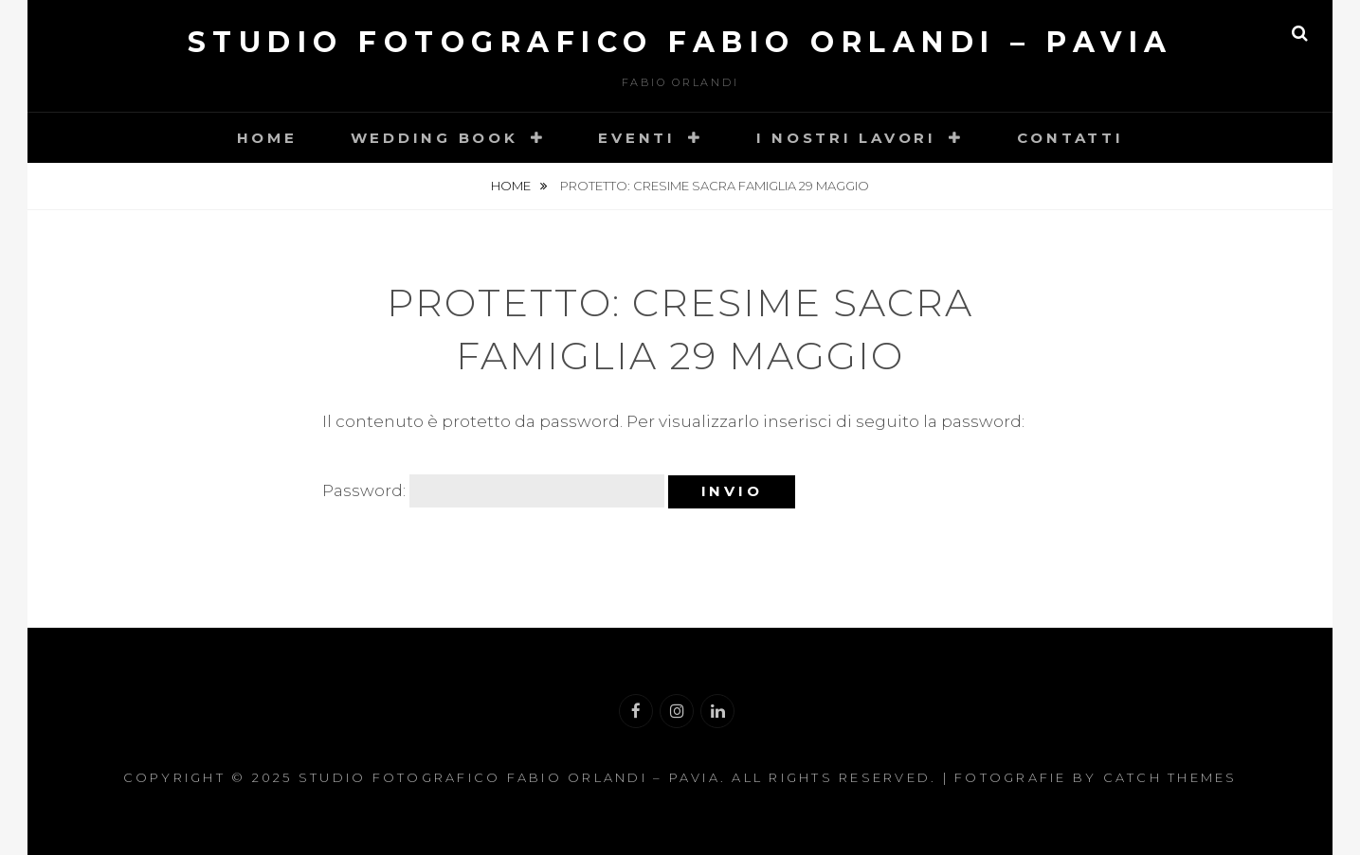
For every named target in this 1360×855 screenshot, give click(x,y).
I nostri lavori (846, 138)
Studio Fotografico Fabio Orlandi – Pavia (680, 42)
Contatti (1070, 138)
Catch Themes (1170, 777)
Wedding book (434, 138)
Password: (493, 491)
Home (267, 138)
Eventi (637, 138)
